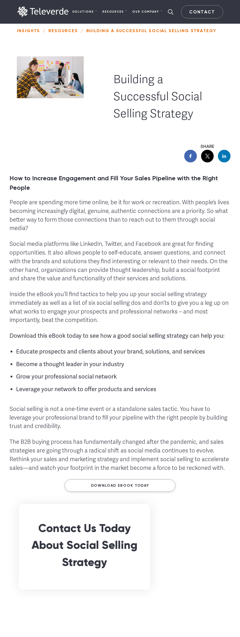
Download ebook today (120, 485)
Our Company (147, 12)
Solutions (84, 12)
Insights (28, 30)
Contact (202, 11)
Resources (114, 12)
